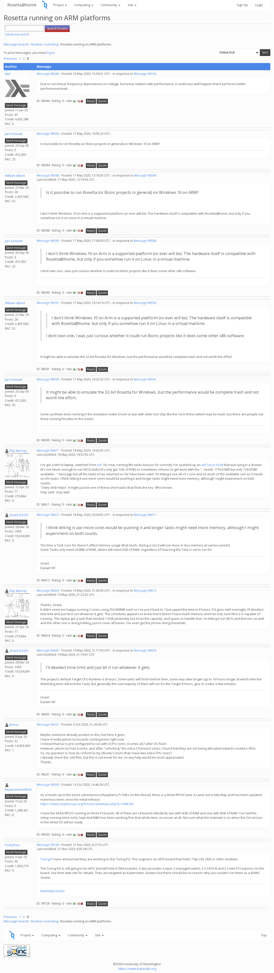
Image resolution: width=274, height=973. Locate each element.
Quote (102, 101)
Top (264, 935)
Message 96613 (48, 515)
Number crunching (44, 44)
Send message (16, 105)
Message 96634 (48, 590)
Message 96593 (48, 379)
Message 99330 (48, 785)
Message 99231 (48, 724)
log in (51, 52)
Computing (83, 5)
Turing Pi (46, 859)
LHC (99, 465)
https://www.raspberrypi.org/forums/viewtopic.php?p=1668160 (86, 804)
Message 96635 (48, 650)
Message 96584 (48, 134)
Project (60, 5)
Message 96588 (48, 175)
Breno (14, 724)
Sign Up (242, 5)
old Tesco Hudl (212, 465)
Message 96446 (48, 74)
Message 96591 (48, 303)
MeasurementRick (18, 789)
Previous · (11, 58)
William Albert (15, 175)
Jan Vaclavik (14, 134)
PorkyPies (12, 845)
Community (110, 5)
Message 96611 (48, 450)
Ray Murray (18, 450)
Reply (91, 101)
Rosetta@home (21, 5)
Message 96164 (145, 74)
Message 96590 (48, 241)
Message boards (16, 44)
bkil (7, 74)
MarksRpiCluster (52, 891)
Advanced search (17, 34)
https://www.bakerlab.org (137, 968)
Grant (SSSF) (19, 515)
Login (259, 5)
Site (132, 5)
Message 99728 (48, 845)
